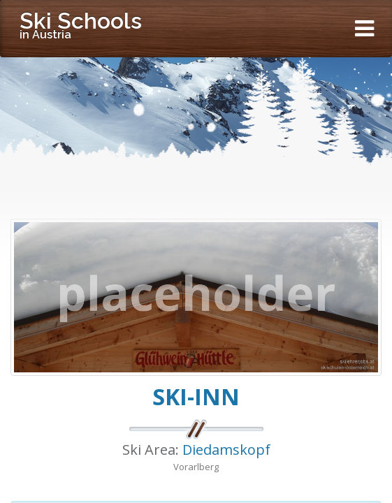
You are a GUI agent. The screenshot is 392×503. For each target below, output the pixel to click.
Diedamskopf (226, 449)
